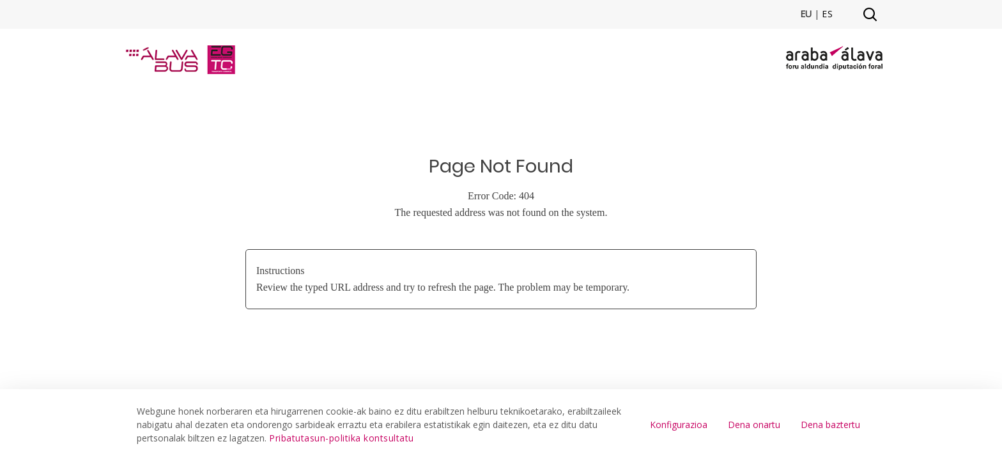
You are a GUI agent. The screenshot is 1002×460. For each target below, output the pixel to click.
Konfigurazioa (678, 424)
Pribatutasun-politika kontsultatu (341, 438)
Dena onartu (754, 424)
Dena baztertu (830, 424)
